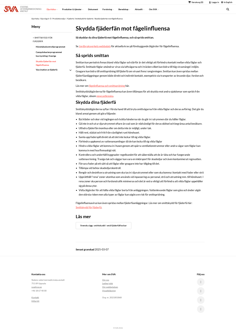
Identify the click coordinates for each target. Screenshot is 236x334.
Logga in (214, 2)
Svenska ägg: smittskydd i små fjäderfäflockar (103, 225)
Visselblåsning (109, 290)
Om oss (105, 280)
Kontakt (35, 297)
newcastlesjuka (104, 96)
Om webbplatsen (110, 287)
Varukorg (195, 2)
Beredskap (124, 9)
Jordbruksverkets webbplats (95, 46)
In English (226, 2)
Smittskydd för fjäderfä (42, 39)
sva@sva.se (36, 287)
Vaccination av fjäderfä (46, 69)
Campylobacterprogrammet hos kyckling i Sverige (49, 54)
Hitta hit (35, 301)
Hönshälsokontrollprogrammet (50, 46)
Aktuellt (139, 9)
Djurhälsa (52, 9)
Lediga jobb (107, 283)
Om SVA (154, 9)
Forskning (108, 9)
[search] (227, 9)
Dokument (93, 9)
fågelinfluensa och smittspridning (107, 85)
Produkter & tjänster (73, 9)
